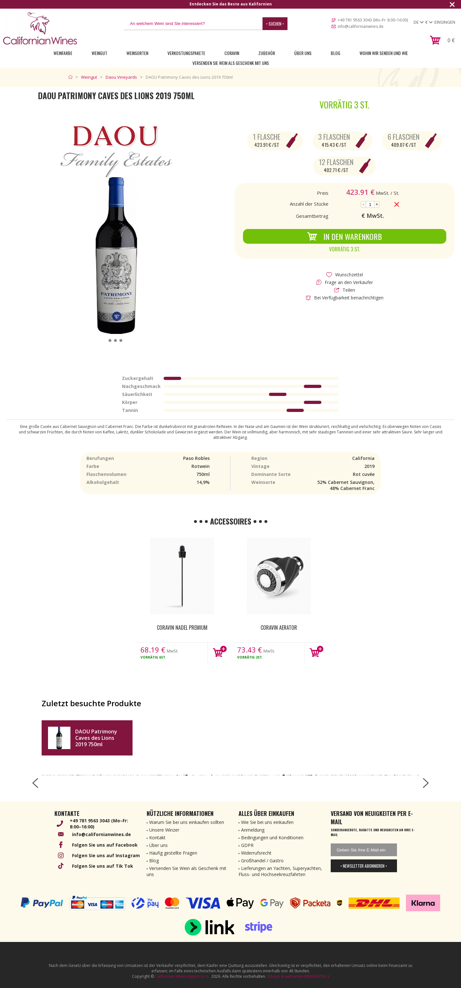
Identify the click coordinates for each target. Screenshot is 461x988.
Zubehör (266, 53)
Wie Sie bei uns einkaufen (267, 822)
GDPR (247, 845)
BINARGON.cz (316, 976)
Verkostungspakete (186, 53)
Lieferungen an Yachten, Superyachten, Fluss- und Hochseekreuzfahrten (280, 871)
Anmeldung (252, 830)
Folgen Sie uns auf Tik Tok (102, 866)
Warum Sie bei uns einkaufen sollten (186, 822)
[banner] (40, 28)
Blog (335, 53)
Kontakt (157, 837)
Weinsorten (137, 53)
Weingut (99, 53)
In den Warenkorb (344, 236)
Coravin (231, 53)
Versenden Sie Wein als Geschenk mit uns (230, 62)
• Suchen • (275, 23)
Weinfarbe (62, 53)
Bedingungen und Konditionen (272, 837)
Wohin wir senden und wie (384, 53)
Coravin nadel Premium (182, 627)
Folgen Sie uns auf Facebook (105, 845)
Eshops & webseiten (285, 976)
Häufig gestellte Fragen (173, 853)
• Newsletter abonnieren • (363, 866)
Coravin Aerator (279, 627)
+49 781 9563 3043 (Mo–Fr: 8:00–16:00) (373, 20)
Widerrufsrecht (256, 853)
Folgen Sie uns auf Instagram (106, 855)
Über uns (302, 53)
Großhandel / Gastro (262, 861)
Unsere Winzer (164, 830)
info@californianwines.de (361, 26)
